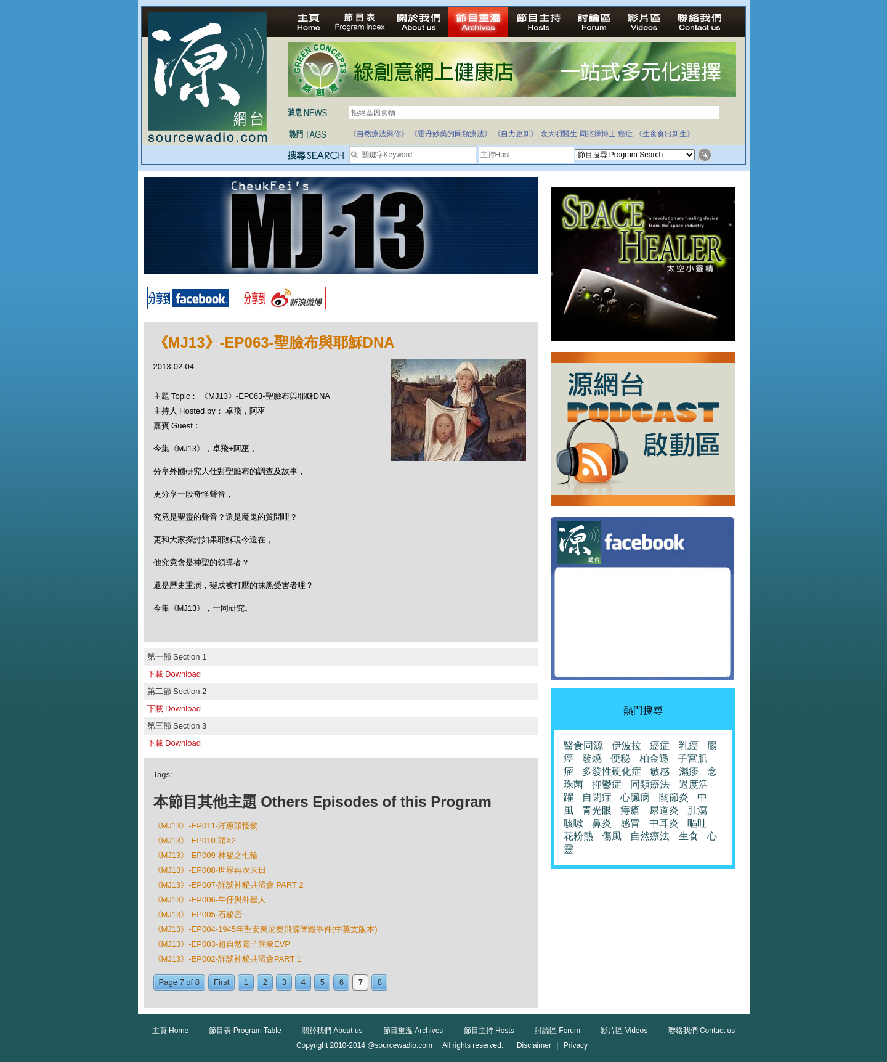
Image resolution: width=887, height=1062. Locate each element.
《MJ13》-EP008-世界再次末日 (209, 870)
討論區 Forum (557, 1030)
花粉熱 (578, 836)
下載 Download (174, 674)
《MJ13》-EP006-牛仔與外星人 (209, 899)
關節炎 (674, 797)
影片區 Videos (624, 1030)
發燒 (592, 758)
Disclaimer (534, 1045)
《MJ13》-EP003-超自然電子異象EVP (222, 944)
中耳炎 (664, 823)
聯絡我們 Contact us (701, 1030)
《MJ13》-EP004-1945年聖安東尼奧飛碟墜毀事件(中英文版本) (265, 929)
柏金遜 (654, 758)
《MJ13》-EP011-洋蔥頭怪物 (205, 825)
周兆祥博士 (597, 133)
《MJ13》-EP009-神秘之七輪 (205, 855)
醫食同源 (583, 745)
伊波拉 (626, 745)
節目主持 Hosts (489, 1030)
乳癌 (689, 745)
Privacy (576, 1045)
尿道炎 (664, 810)
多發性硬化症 (611, 771)
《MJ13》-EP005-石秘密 (197, 914)
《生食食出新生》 (664, 133)
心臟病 (635, 797)
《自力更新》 (515, 133)
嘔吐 (697, 823)
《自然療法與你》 (378, 133)
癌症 (625, 133)
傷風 (612, 836)
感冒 (630, 823)
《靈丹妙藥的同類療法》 (451, 133)
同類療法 (650, 784)
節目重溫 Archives (413, 1030)
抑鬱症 (607, 784)
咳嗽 (573, 823)
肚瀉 (697, 810)
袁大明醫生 (558, 133)
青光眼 (597, 810)
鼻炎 (602, 823)
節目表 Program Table (245, 1030)
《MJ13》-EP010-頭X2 (194, 840)
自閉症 (597, 797)
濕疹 (689, 771)
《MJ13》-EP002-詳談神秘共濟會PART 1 (227, 958)
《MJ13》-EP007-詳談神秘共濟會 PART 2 (228, 884)
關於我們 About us (332, 1030)
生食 (689, 836)
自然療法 (650, 836)
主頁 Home (170, 1030)
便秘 (620, 758)
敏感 (660, 771)
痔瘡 (630, 810)
